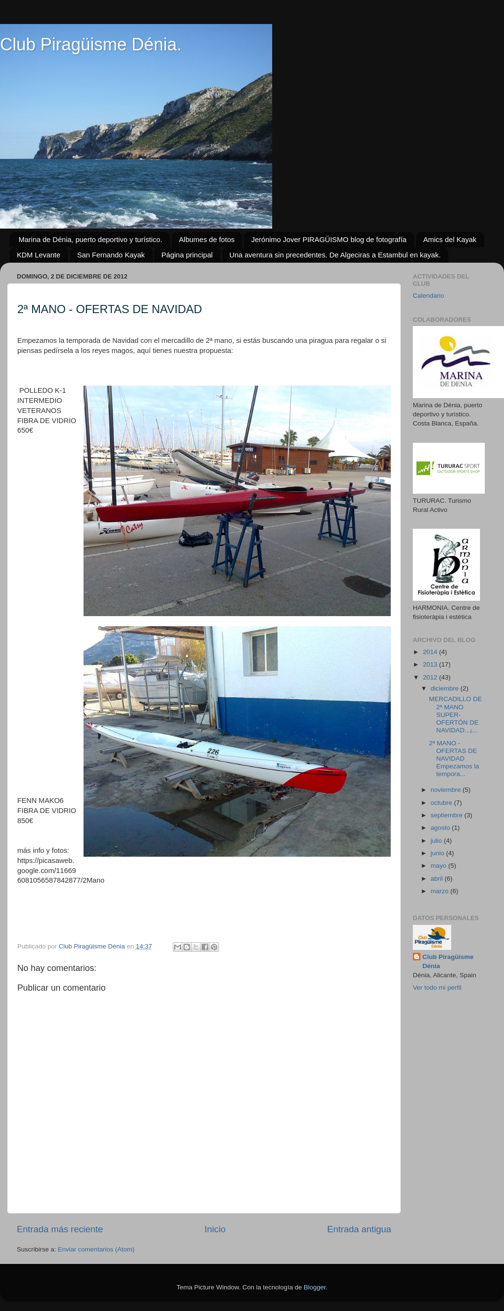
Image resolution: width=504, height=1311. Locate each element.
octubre (442, 802)
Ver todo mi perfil (437, 987)
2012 (431, 677)
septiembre (448, 815)
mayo (439, 865)
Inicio (215, 1229)
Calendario (428, 295)
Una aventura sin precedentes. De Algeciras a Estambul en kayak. (335, 255)
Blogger (315, 1287)
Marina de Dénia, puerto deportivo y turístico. (90, 239)
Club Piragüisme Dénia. (90, 44)
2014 (431, 652)
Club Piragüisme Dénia (448, 961)
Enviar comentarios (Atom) (96, 1249)
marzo (440, 891)
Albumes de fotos (207, 239)
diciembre (445, 688)
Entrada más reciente (60, 1229)
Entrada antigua (359, 1229)
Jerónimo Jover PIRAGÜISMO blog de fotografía (328, 239)
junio (438, 853)
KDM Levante (38, 255)
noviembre (447, 789)
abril (437, 878)
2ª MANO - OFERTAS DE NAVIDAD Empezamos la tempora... (454, 759)
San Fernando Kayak (111, 255)
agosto (441, 827)
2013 (431, 664)
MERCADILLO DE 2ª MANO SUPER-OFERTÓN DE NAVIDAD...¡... (455, 714)
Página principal (187, 255)
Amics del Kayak (450, 239)
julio (437, 840)
